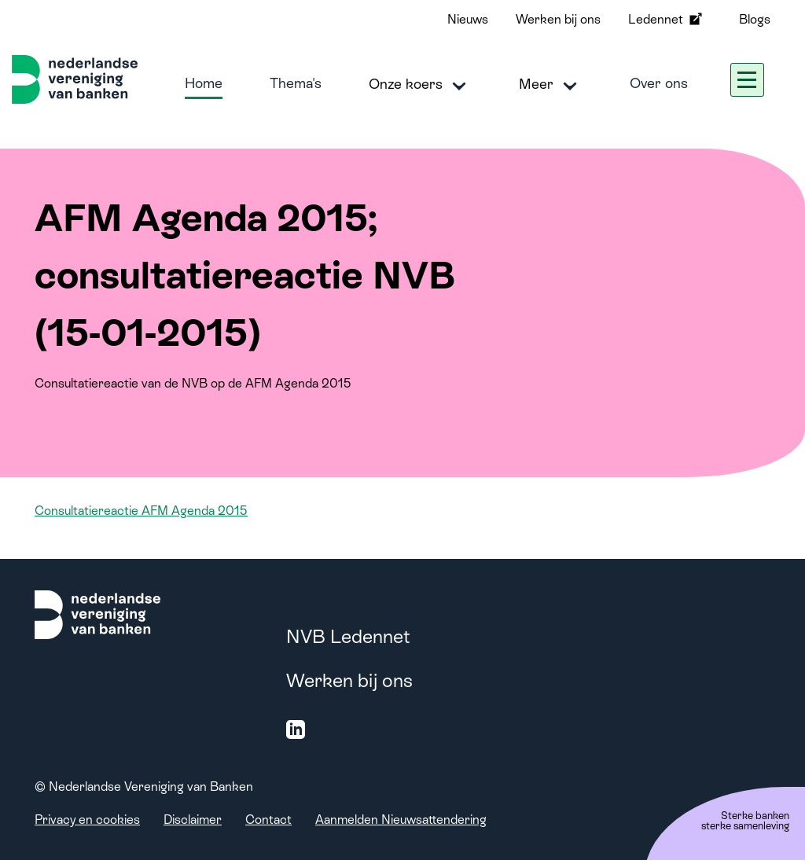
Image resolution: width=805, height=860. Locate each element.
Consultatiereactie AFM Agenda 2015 (141, 510)
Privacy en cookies (87, 819)
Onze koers (420, 84)
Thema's (296, 83)
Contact (268, 819)
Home (203, 83)
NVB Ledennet (348, 636)
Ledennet (666, 18)
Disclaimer (193, 819)
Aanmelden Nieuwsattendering (401, 819)
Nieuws (467, 19)
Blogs (754, 19)
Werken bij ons (558, 19)
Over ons (659, 83)
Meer (551, 84)
